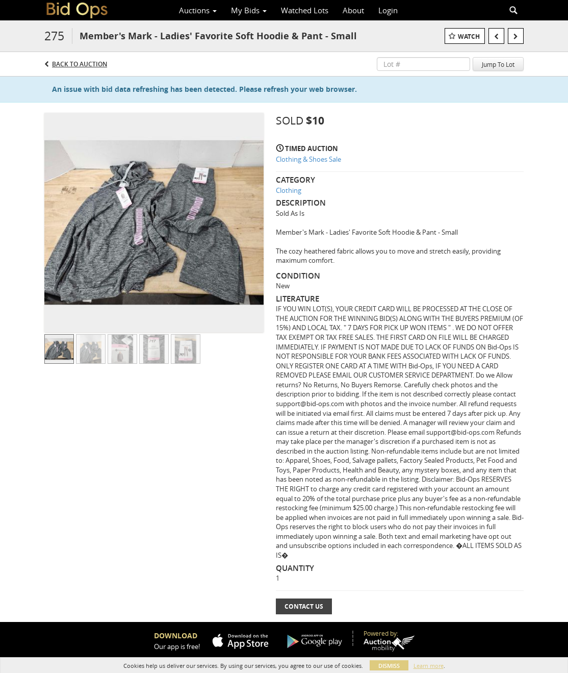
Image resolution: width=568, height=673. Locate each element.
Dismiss (389, 665)
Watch (469, 36)
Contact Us (304, 606)
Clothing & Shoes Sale (308, 159)
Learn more (429, 665)
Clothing (288, 190)
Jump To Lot (498, 64)
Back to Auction (79, 64)
